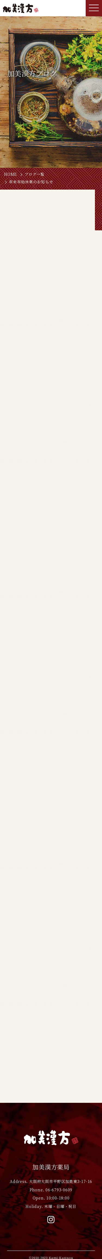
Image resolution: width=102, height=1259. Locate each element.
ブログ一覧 (34, 174)
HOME (10, 174)
